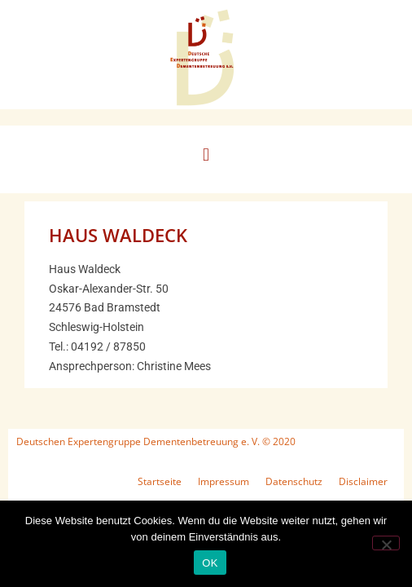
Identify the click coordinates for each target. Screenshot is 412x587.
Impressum (223, 481)
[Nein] (386, 543)
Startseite (160, 481)
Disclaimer (363, 481)
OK (209, 563)
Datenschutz (293, 481)
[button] (205, 155)
